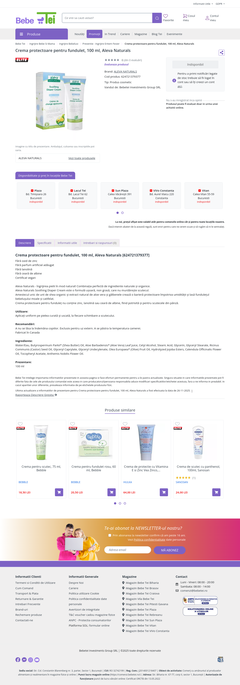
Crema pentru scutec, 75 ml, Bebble (41, 468)
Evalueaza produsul (116, 64)
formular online (99, 625)
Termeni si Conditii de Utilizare (35, 583)
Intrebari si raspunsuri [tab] (99, 243)
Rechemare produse (28, 615)
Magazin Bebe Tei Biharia (140, 583)
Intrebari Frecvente (27, 604)
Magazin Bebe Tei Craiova (140, 593)
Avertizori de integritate (84, 609)
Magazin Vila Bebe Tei (138, 599)
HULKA (127, 482)
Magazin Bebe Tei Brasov (140, 588)
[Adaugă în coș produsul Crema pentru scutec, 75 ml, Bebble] (59, 492)
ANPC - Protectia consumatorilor (90, 620)
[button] (117, 213)
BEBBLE (23, 482)
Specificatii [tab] (44, 243)
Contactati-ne (24, 620)
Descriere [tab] (25, 243)
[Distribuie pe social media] (222, 53)
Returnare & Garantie (29, 599)
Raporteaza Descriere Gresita (36, 395)
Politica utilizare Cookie (84, 593)
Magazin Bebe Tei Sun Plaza (142, 620)
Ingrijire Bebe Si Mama (42, 43)
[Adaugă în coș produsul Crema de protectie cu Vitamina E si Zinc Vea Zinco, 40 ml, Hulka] (164, 492)
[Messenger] (24, 659)
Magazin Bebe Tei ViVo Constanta (145, 631)
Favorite (168, 18)
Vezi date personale (157, 539)
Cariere (73, 588)
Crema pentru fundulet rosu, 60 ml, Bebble (94, 468)
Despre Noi (76, 583)
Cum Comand (24, 588)
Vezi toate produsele (81, 158)
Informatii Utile (202, 3)
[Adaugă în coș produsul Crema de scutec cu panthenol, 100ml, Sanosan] (216, 492)
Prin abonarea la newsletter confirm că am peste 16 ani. (149, 535)
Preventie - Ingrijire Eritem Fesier (100, 43)
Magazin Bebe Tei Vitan (139, 625)
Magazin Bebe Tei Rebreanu (142, 615)
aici (180, 86)
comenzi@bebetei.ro (193, 590)
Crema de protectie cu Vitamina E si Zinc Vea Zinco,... (146, 468)
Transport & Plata (26, 593)
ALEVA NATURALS (125, 71)
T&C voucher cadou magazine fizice (92, 615)
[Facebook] (17, 659)
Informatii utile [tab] (67, 243)
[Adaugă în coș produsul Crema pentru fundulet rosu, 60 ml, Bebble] (111, 492)
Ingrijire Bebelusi (68, 43)
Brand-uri (21, 609)
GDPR (219, 3)
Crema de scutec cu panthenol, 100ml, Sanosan (198, 468)
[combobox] (107, 18)
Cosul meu (189, 17)
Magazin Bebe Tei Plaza (139, 609)
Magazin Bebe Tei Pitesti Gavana (145, 604)
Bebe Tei (20, 43)
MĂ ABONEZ (169, 550)
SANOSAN (182, 482)
